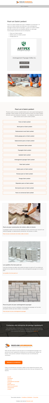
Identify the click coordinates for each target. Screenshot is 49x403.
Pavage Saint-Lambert (24, 178)
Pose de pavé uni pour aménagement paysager (14, 311)
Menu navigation (24, 6)
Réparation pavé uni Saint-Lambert (24, 183)
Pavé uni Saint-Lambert (25, 122)
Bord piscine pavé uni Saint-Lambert (24, 188)
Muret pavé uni (11, 384)
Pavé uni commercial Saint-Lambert (24, 192)
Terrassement (10, 387)
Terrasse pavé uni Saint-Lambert (24, 173)
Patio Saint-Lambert (24, 164)
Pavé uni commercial (12, 386)
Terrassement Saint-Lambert (24, 145)
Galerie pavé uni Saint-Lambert (24, 169)
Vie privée (35, 397)
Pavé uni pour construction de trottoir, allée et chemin (16, 233)
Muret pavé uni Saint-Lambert (24, 126)
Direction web (29, 401)
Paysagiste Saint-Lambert (24, 150)
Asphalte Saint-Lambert (25, 155)
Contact (9, 389)
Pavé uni (9, 380)
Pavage (9, 383)
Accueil (9, 377)
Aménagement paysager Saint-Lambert (25, 159)
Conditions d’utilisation (27, 397)
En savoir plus (24, 66)
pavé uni (36, 331)
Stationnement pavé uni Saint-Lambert (24, 140)
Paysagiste (10, 378)
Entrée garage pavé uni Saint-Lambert (24, 136)
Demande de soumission (13, 362)
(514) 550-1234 (24, 62)
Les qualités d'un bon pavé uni (10, 273)
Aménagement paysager (13, 381)
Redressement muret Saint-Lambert (24, 131)
